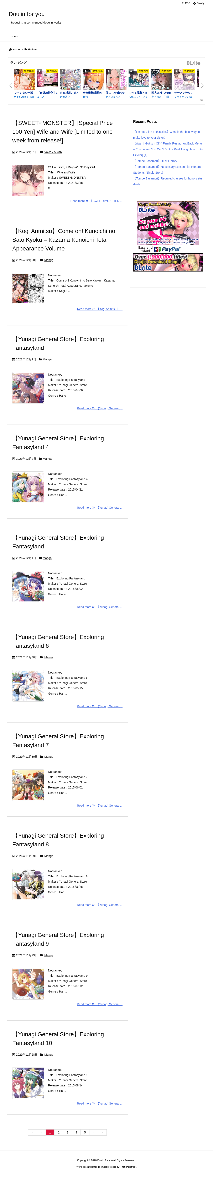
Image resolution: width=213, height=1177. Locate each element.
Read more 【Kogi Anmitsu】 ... (100, 309)
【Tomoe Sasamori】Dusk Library (155, 161)
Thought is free (127, 1167)
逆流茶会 (65, 96)
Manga (48, 260)
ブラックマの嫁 (183, 96)
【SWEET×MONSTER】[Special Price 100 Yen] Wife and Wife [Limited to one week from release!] (62, 132)
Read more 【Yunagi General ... (100, 408)
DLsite (193, 63)
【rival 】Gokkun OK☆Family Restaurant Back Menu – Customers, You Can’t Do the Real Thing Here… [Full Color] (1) (168, 149)
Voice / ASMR (53, 152)
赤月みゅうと (113, 96)
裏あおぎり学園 (160, 96)
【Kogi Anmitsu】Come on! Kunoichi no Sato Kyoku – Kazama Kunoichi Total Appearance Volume (63, 240)
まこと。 (42, 96)
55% (85, 96)
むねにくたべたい (139, 96)
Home (16, 49)
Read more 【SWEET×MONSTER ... (97, 201)
